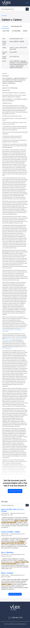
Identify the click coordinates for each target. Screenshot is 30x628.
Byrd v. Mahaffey (7, 552)
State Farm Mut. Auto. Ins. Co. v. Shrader (12, 510)
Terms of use (7, 623)
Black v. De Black (7, 573)
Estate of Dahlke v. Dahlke (10, 532)
